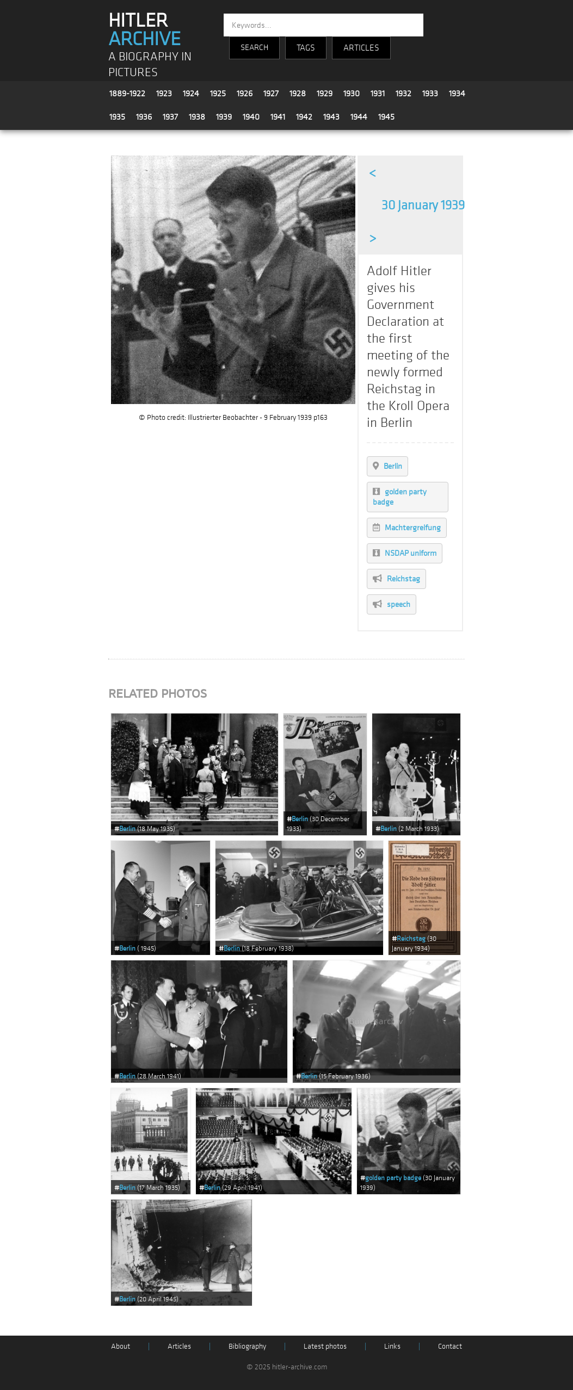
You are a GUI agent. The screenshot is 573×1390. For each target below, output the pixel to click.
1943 (331, 116)
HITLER (144, 30)
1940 (251, 116)
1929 (324, 93)
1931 (378, 93)
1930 (351, 93)
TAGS (306, 47)
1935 (117, 116)
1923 (164, 93)
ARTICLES (361, 47)
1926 (244, 93)
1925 (218, 93)
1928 (297, 93)
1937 (170, 116)
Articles (179, 1346)
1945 (386, 116)
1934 (457, 93)
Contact (450, 1346)
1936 (144, 116)
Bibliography (247, 1346)
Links (392, 1346)
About (120, 1346)
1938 (197, 116)
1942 (304, 116)
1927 (271, 93)
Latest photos (325, 1346)
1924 (191, 93)
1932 (403, 93)
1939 (224, 116)
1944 (358, 116)
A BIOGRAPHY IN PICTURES (150, 64)
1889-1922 (127, 93)
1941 (277, 116)
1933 (430, 93)
